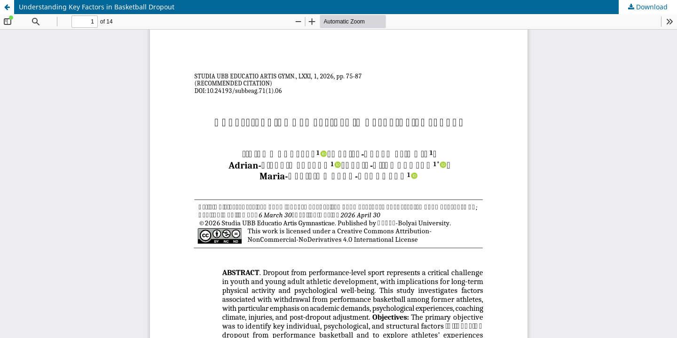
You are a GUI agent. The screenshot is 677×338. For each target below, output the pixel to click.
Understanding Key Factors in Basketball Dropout (96, 6)
